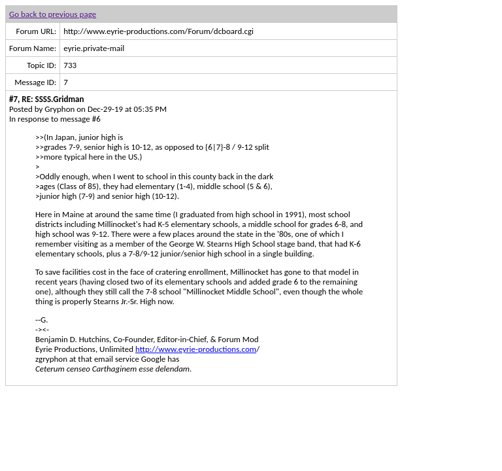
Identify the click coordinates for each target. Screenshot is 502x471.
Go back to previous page (52, 14)
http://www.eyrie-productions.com (195, 349)
